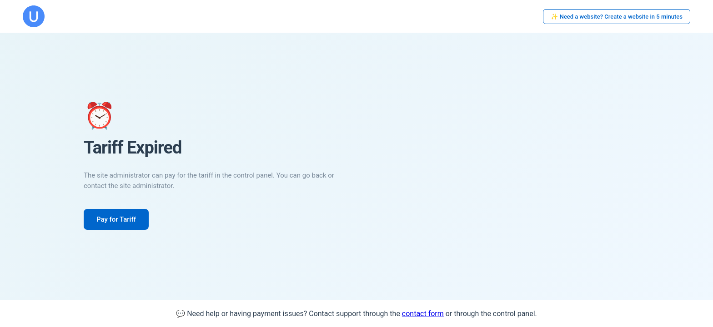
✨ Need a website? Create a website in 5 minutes (617, 16)
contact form (423, 313)
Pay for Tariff (116, 219)
